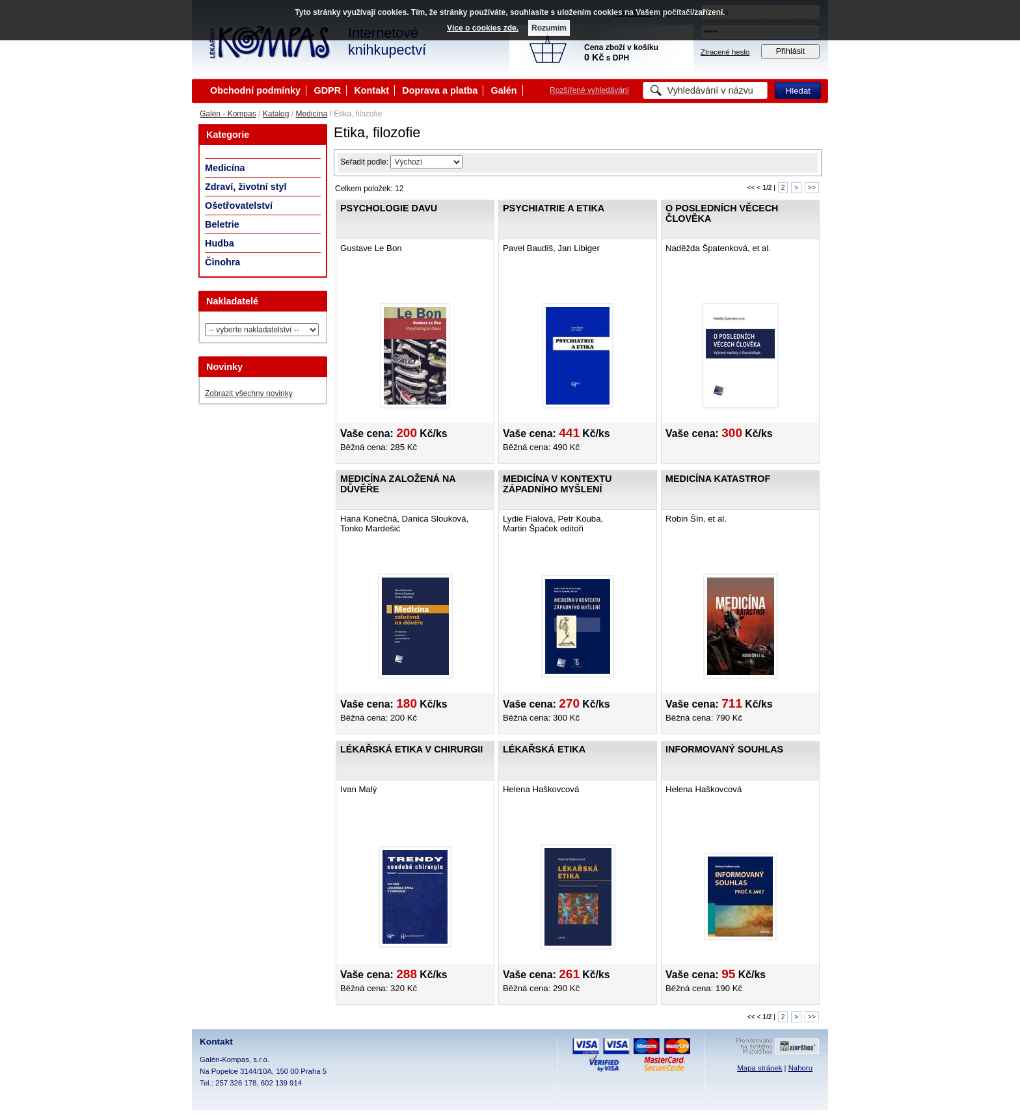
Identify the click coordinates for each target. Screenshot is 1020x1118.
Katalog (276, 113)
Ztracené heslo (725, 52)
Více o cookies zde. (482, 28)
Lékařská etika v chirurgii (411, 749)
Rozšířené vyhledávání (589, 90)
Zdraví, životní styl (246, 186)
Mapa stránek (759, 1068)
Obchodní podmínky (255, 90)
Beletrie (222, 224)
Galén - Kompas (228, 113)
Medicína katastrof (717, 478)
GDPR (327, 90)
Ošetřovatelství (239, 205)
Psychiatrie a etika (553, 208)
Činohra (222, 262)
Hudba (219, 243)
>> (812, 187)
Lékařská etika (544, 749)
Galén (504, 90)
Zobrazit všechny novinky (249, 393)
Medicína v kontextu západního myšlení (557, 483)
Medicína (311, 113)
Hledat (798, 91)
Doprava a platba (439, 90)
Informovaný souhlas (724, 749)
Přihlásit (790, 51)
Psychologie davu (388, 208)
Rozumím (549, 28)
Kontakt (371, 90)
